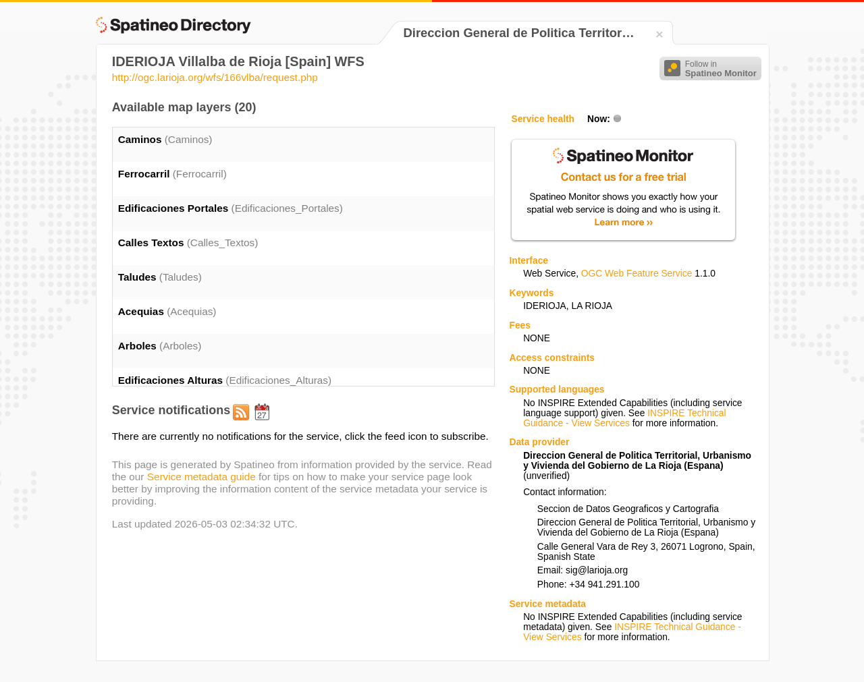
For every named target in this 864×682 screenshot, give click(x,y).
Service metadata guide (201, 476)
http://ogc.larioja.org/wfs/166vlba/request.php (215, 77)
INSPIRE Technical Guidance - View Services (624, 418)
